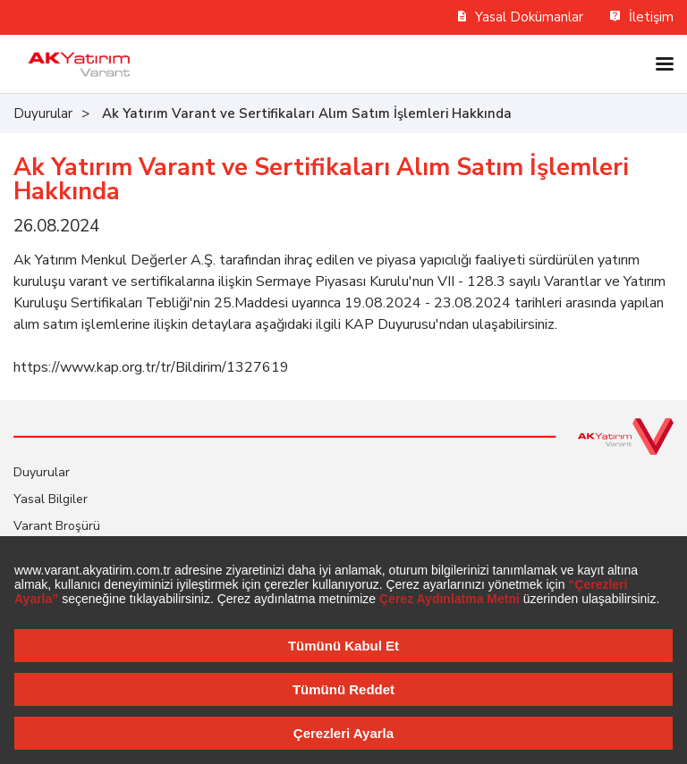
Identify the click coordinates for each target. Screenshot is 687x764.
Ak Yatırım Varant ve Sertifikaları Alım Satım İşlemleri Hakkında (307, 113)
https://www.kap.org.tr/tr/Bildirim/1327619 (151, 367)
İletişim (642, 17)
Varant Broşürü (56, 526)
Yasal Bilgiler (50, 499)
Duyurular (42, 113)
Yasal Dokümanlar (521, 17)
